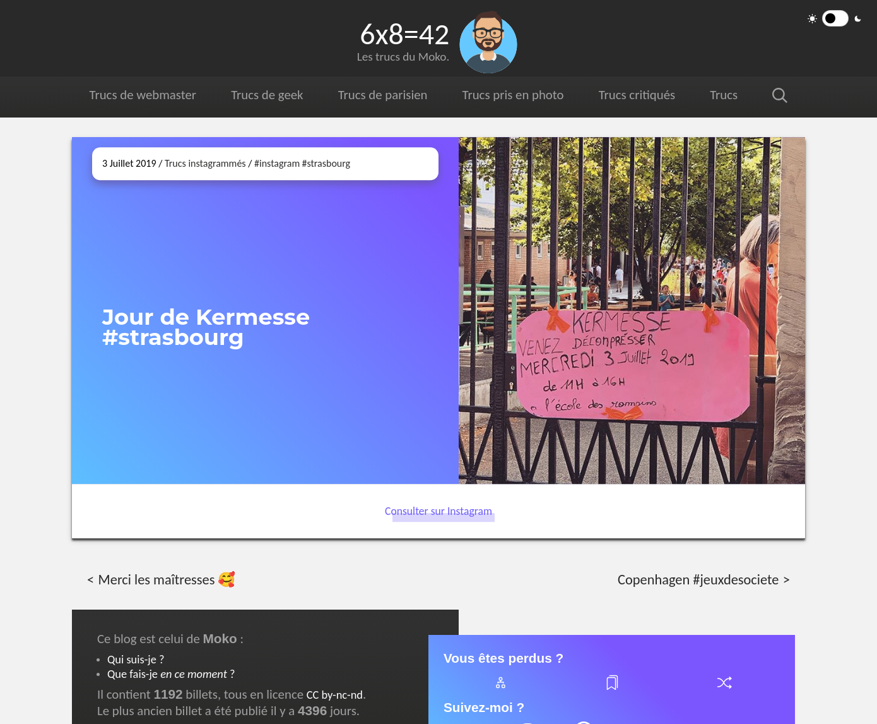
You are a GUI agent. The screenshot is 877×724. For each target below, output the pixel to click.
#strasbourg (326, 163)
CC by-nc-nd (335, 694)
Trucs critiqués (637, 95)
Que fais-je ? (171, 674)
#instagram (277, 163)
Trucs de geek (267, 95)
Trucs (724, 95)
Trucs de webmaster (143, 95)
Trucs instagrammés (205, 163)
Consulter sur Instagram (438, 511)
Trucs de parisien (383, 95)
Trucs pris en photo (513, 95)
